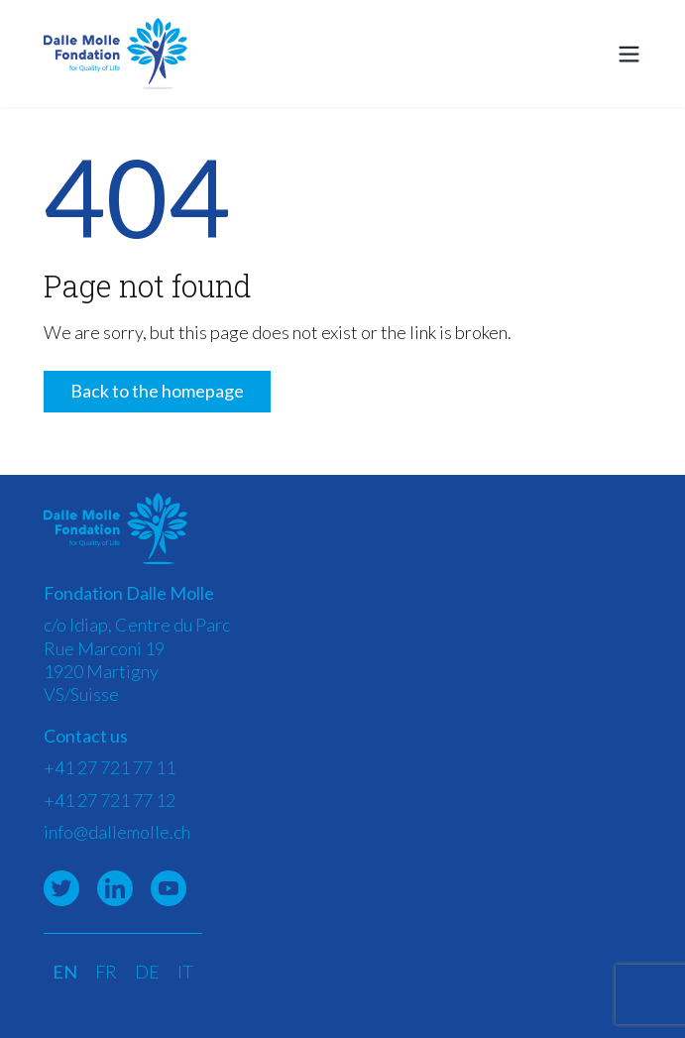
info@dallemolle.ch (117, 832)
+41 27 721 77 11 (109, 767)
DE (147, 971)
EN (65, 971)
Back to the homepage (157, 391)
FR (106, 971)
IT (185, 971)
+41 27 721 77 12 (109, 800)
